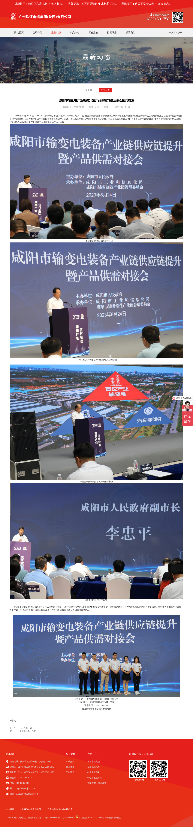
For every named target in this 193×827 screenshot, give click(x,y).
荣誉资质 (70, 767)
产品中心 (92, 754)
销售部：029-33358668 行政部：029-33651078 (32, 767)
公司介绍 (71, 754)
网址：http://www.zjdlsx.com (23, 788)
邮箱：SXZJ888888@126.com (24, 794)
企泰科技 (117, 818)
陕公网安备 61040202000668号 (90, 817)
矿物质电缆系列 (94, 778)
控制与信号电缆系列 (96, 783)
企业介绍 (70, 761)
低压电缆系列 (93, 767)
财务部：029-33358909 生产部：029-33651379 (32, 772)
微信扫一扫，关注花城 (141, 754)
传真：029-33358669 (20, 783)
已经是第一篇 (25, 728)
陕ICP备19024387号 (66, 818)
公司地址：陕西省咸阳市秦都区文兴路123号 (30, 761)
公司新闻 (87, 90)
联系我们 (10, 754)
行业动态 (105, 90)
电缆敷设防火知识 (27, 731)
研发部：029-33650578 (21, 778)
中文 (171, 32)
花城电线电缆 (93, 761)
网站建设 (108, 818)
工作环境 (70, 772)
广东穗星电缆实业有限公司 (60, 809)
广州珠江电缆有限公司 (30, 809)
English (178, 32)
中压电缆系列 (93, 772)
